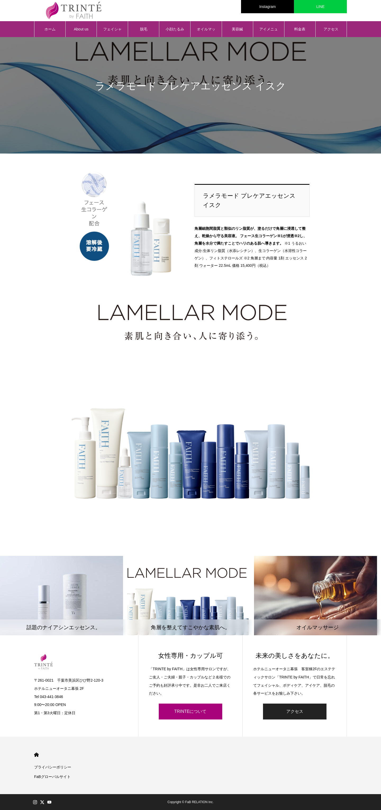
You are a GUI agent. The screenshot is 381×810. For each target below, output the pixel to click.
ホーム (50, 29)
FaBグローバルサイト (52, 777)
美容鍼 (237, 29)
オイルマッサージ (206, 32)
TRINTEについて (190, 711)
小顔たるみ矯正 (175, 32)
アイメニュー (268, 32)
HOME (36, 755)
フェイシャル (112, 32)
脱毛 (143, 29)
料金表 (299, 29)
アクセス (331, 29)
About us (81, 29)
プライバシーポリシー (52, 767)
